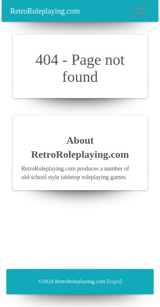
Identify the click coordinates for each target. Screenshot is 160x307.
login (114, 281)
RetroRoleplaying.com (45, 11)
